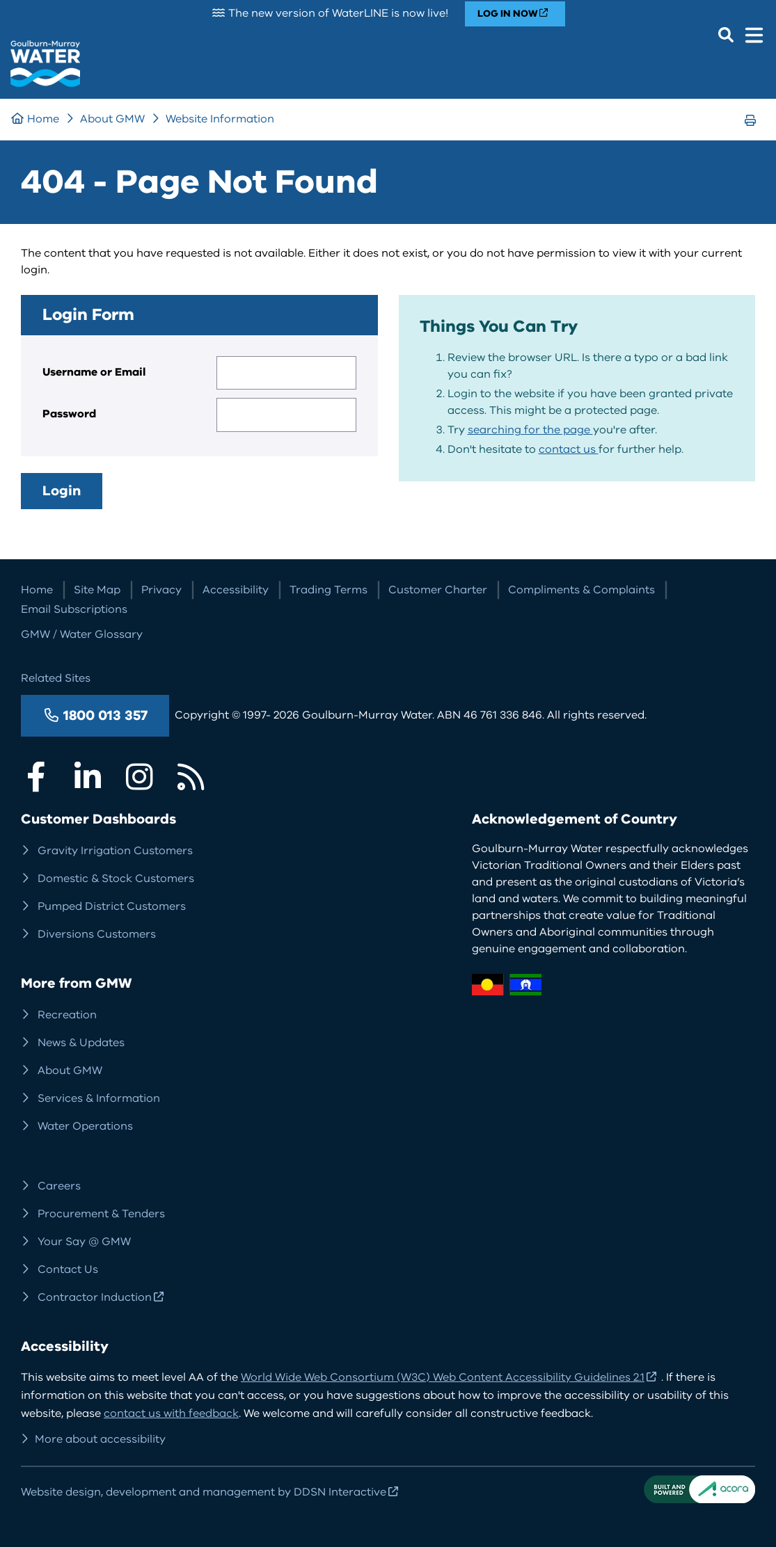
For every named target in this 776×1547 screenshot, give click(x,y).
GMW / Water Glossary (82, 634)
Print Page (754, 133)
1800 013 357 (105, 715)
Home (43, 119)
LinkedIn (87, 777)
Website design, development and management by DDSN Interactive (203, 1492)
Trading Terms (328, 590)
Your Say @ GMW (84, 1241)
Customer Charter (437, 590)
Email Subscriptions (74, 609)
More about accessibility (100, 1439)
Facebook (36, 777)
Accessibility (236, 590)
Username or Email (93, 372)
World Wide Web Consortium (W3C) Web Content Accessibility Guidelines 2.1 (442, 1377)
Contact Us (68, 1269)
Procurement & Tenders (101, 1213)
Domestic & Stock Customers (116, 878)
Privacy (161, 590)
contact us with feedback (171, 1413)
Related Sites (55, 678)
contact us (569, 449)
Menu (753, 34)
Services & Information (99, 1098)
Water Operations (85, 1126)
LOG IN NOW (507, 13)
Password (69, 414)
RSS (190, 777)
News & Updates (81, 1042)
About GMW (112, 119)
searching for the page (530, 430)
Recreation (67, 1015)
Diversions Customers (97, 934)
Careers (59, 1186)
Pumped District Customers (112, 906)
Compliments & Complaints (581, 590)
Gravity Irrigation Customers (115, 850)
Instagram (139, 777)
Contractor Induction (95, 1297)
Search (726, 34)
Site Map (97, 590)
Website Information (220, 119)
